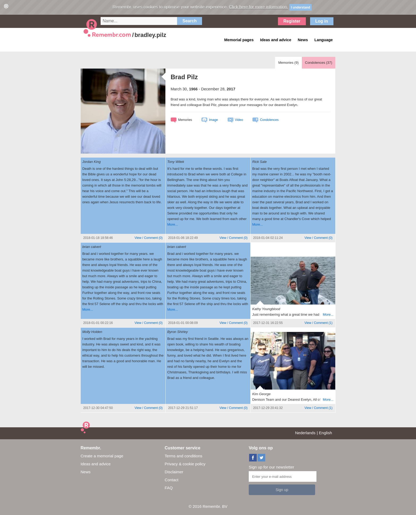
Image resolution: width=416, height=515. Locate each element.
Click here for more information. (258, 7)
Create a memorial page (102, 456)
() (149, 238)
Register (291, 21)
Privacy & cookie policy (185, 464)
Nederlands (305, 432)
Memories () (288, 63)
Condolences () (318, 63)
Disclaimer (174, 472)
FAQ (169, 488)
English (325, 432)
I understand (300, 7)
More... (172, 224)
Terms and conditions (183, 456)
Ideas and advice (96, 464)
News (86, 472)
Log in (321, 21)
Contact (171, 480)
